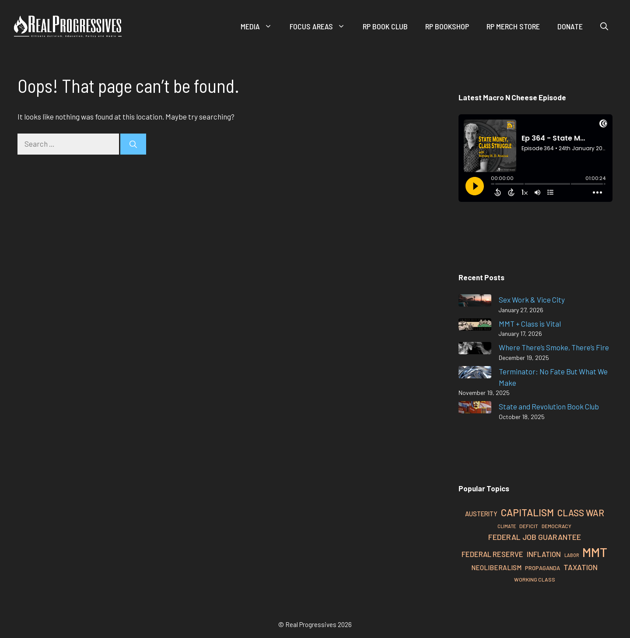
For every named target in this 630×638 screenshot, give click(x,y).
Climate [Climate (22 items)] (506, 526)
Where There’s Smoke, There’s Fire (554, 347)
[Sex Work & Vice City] (474, 302)
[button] (604, 26)
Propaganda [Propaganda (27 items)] (542, 567)
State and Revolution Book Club (549, 406)
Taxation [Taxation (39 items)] (581, 567)
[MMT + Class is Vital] (474, 326)
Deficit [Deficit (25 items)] (528, 526)
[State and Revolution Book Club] (474, 408)
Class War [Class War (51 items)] (580, 513)
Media (261, 26)
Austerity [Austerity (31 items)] (481, 514)
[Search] (133, 144)
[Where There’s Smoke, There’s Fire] (474, 349)
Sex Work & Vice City (532, 299)
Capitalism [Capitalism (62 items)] (527, 512)
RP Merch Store (513, 26)
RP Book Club (385, 26)
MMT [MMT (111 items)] (594, 552)
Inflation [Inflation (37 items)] (544, 554)
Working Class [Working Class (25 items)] (534, 579)
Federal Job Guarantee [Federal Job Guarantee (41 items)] (534, 537)
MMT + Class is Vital (530, 323)
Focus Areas (322, 26)
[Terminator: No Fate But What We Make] (474, 373)
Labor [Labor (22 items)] (571, 555)
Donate (570, 26)
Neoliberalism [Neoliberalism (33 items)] (496, 567)
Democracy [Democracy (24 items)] (556, 526)
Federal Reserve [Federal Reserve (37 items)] (492, 554)
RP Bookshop (447, 26)
